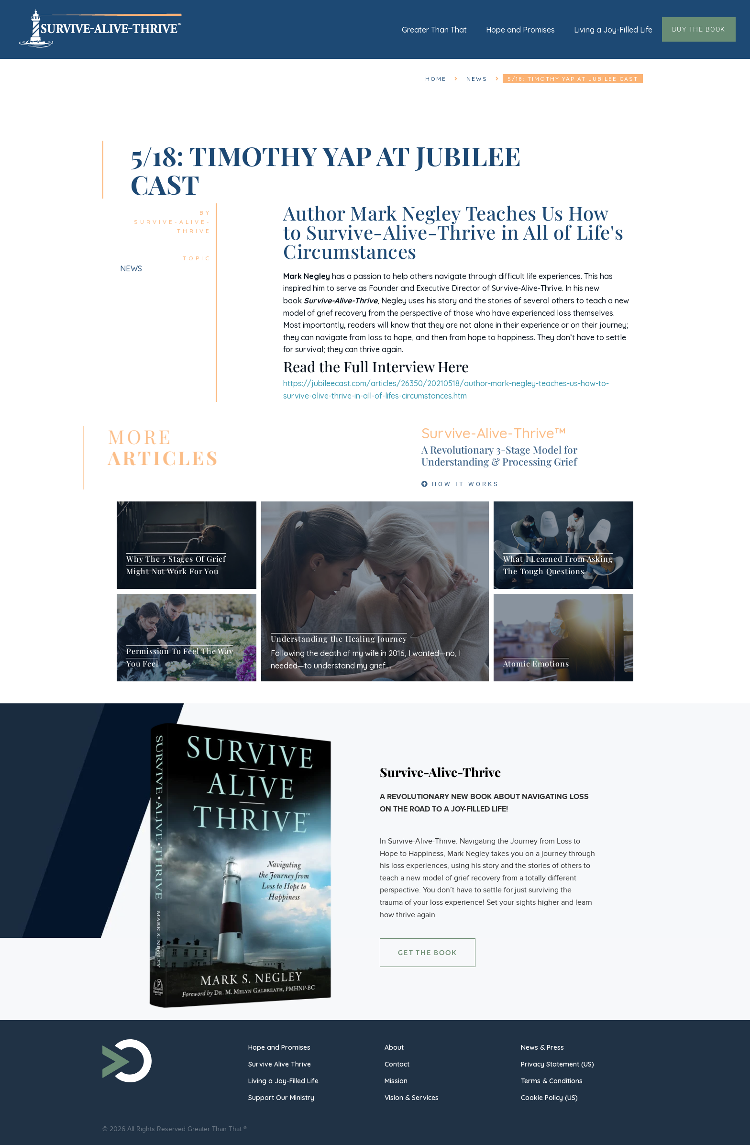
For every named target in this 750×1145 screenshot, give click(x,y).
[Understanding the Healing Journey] (374, 591)
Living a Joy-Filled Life (613, 29)
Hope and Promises (520, 29)
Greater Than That (434, 29)
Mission (396, 1081)
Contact (397, 1064)
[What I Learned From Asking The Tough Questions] (563, 545)
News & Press (542, 1047)
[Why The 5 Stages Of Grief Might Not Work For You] (186, 545)
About (394, 1047)
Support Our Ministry (281, 1097)
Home (435, 78)
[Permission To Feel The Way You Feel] (186, 637)
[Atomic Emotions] (563, 637)
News (476, 78)
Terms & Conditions (552, 1081)
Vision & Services (412, 1097)
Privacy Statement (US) (557, 1064)
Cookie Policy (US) (549, 1097)
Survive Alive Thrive (279, 1064)
